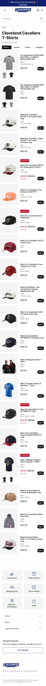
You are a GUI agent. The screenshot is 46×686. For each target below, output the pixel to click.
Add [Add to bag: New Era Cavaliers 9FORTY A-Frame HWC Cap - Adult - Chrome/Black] (40, 128)
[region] (23, 3)
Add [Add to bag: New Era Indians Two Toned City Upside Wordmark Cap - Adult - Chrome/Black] (40, 301)
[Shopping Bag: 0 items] (42, 10)
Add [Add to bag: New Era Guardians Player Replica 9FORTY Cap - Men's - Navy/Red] (40, 446)
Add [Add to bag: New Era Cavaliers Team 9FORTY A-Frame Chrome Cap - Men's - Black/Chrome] (40, 152)
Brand (28, 47)
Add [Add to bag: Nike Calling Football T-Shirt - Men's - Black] (40, 372)
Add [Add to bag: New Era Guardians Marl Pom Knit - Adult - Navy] (40, 527)
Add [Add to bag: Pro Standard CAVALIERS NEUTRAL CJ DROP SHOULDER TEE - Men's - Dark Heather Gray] (40, 69)
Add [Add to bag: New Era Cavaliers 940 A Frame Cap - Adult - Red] (40, 253)
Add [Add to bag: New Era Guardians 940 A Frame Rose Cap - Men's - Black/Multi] (40, 324)
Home (4, 27)
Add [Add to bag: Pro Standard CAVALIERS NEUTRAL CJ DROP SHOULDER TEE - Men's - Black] (40, 98)
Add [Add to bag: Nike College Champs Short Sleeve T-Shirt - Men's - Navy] (40, 473)
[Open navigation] (5, 10)
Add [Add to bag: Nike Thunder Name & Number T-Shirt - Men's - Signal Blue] (40, 396)
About (23, 616)
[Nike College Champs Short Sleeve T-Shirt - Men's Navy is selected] (4, 479)
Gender (17, 47)
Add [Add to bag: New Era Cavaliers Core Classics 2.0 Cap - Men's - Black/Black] (40, 277)
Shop (23, 622)
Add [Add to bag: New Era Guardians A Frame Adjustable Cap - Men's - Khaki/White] (40, 503)
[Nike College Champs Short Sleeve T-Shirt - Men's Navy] (11, 479)
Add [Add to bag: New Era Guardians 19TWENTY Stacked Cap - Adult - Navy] (40, 348)
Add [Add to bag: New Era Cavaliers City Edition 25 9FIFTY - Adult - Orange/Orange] (40, 202)
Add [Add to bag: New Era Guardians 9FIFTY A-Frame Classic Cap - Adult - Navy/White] (40, 550)
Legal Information (23, 629)
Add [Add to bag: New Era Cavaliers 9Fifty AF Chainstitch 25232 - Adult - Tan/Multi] (40, 178)
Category (40, 47)
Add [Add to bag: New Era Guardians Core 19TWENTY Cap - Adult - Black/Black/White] (40, 423)
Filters (6, 47)
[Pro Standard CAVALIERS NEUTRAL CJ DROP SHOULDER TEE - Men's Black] (11, 75)
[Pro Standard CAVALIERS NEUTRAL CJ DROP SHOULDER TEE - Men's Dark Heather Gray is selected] (4, 75)
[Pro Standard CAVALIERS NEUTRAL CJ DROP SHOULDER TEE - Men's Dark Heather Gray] (11, 105)
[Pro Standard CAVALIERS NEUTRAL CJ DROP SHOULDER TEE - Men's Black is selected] (4, 105)
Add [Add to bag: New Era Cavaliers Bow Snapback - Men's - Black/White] (40, 229)
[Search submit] (41, 18)
